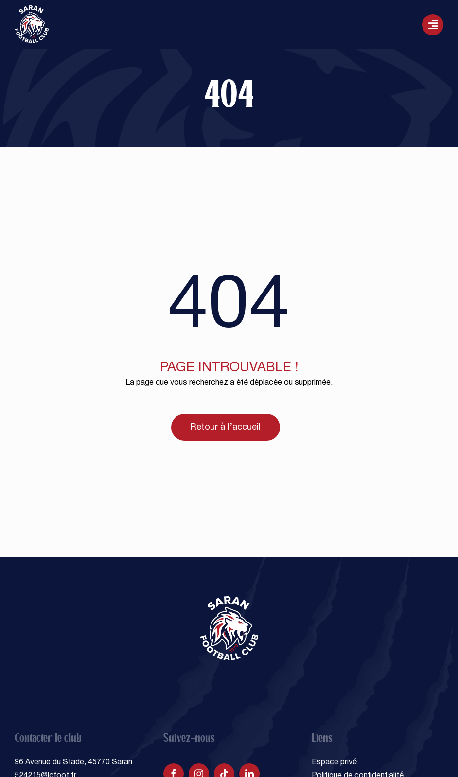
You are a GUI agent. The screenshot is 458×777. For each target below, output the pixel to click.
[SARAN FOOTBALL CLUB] (32, 9)
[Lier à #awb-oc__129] (432, 24)
